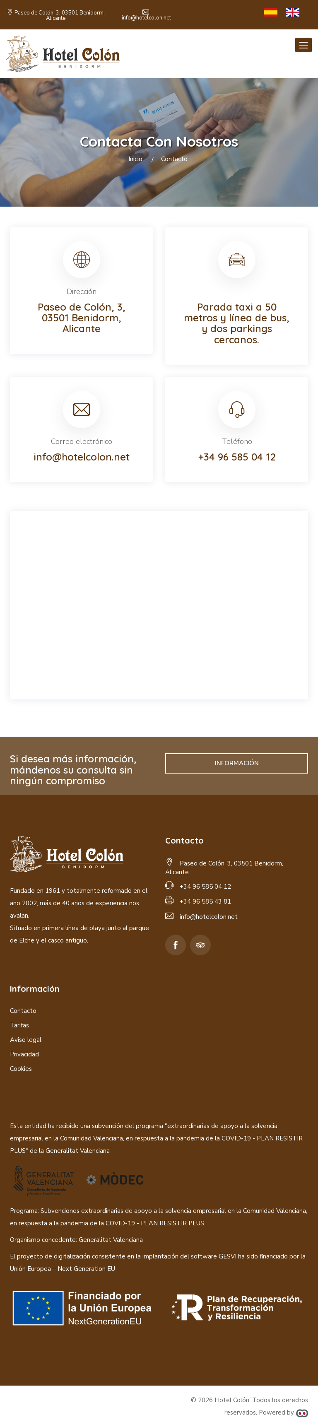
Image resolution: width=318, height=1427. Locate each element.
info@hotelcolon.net (146, 18)
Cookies (21, 1069)
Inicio (135, 159)
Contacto (23, 1011)
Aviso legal (25, 1040)
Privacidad (24, 1054)
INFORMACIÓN (237, 763)
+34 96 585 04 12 (237, 457)
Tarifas (19, 1025)
